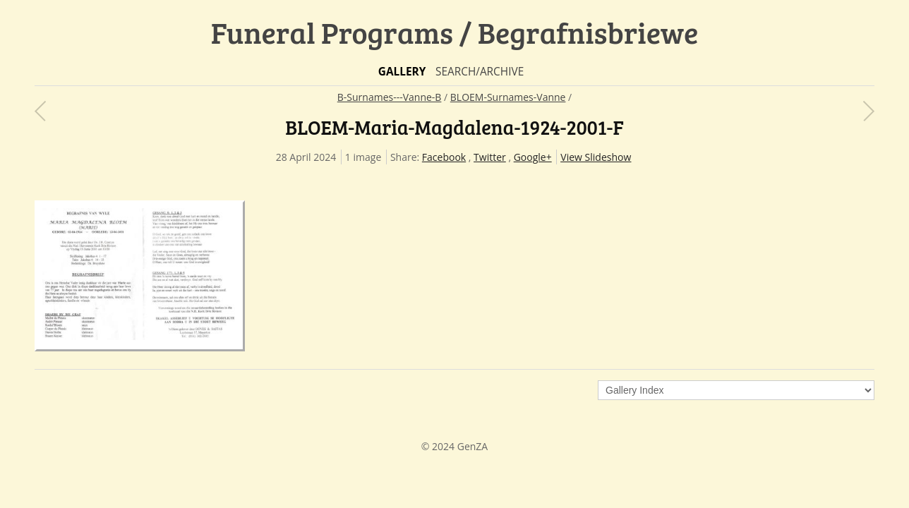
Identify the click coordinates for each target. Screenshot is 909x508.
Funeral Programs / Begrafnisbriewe (455, 32)
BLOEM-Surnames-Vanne (508, 97)
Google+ (533, 157)
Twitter (490, 157)
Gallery (402, 71)
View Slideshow (595, 157)
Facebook (444, 157)
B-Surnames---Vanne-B (389, 97)
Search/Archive (479, 71)
